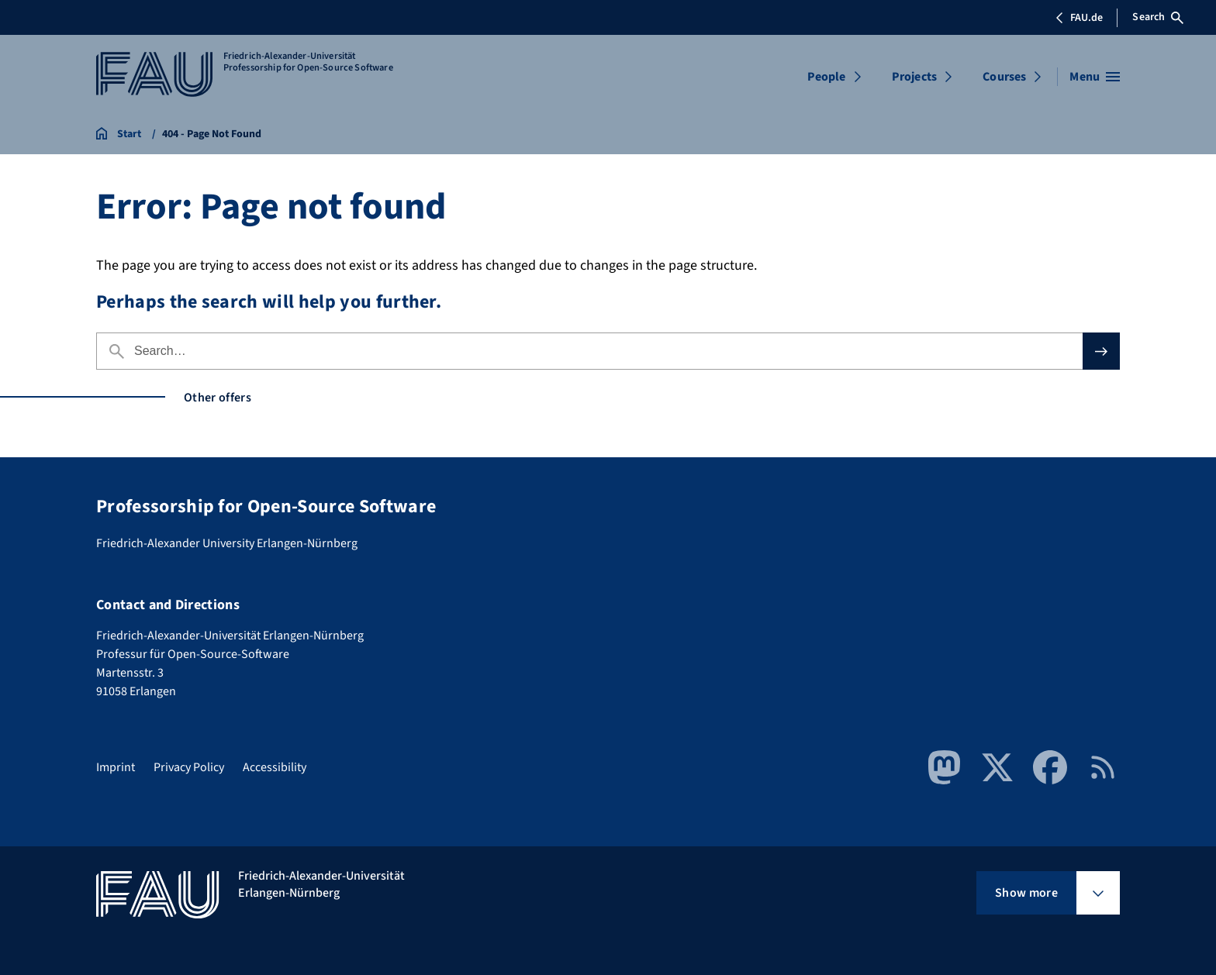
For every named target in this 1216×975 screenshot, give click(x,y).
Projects (914, 76)
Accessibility (274, 767)
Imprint (115, 767)
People (826, 76)
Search (1157, 17)
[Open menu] (1094, 77)
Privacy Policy (189, 767)
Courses (1004, 76)
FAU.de (1079, 18)
